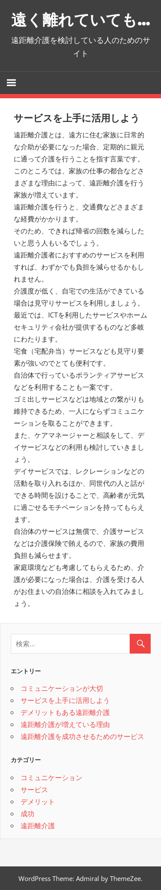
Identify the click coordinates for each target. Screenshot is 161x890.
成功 (27, 813)
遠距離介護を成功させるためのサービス (82, 736)
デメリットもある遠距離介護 (65, 712)
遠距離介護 (38, 825)
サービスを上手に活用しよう (65, 700)
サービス (34, 789)
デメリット (38, 801)
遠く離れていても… (80, 19)
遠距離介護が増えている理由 (65, 724)
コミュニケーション (51, 777)
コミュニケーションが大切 (62, 688)
